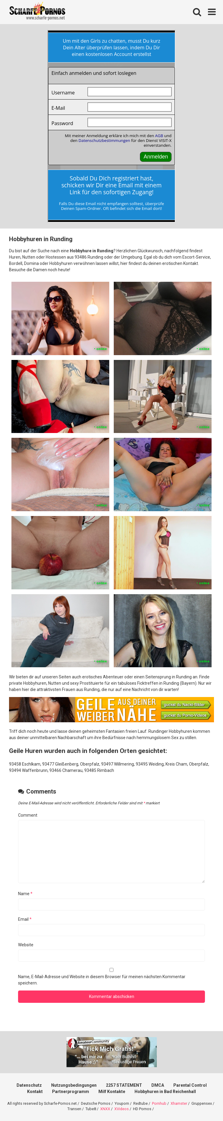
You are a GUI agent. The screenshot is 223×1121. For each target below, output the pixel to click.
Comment (27, 815)
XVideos (121, 1109)
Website (25, 944)
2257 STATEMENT (124, 1085)
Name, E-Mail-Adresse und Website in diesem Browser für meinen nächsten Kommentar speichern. (101, 979)
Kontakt (35, 1091)
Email (25, 919)
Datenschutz (29, 1085)
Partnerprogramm (70, 1091)
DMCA (157, 1085)
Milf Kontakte (111, 1091)
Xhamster (179, 1103)
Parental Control (190, 1085)
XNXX (105, 1109)
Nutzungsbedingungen (74, 1085)
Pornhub (159, 1103)
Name (25, 893)
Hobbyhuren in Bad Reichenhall (165, 1091)
